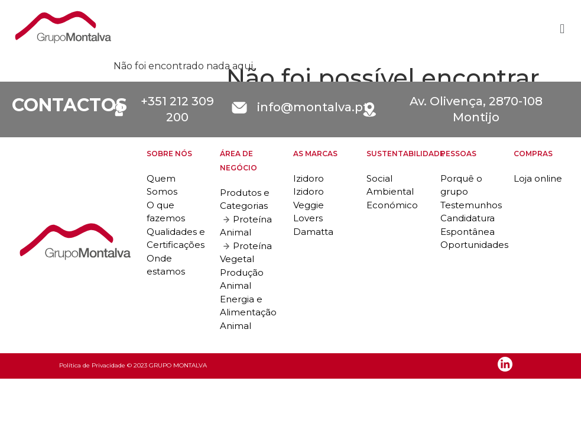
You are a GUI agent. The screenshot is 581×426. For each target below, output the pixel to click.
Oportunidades (474, 244)
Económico (392, 205)
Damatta (313, 231)
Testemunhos (471, 205)
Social (379, 178)
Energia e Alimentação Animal (248, 312)
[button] (562, 29)
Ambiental (390, 191)
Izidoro (308, 178)
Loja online (538, 178)
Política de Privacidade (92, 365)
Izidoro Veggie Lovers (308, 205)
